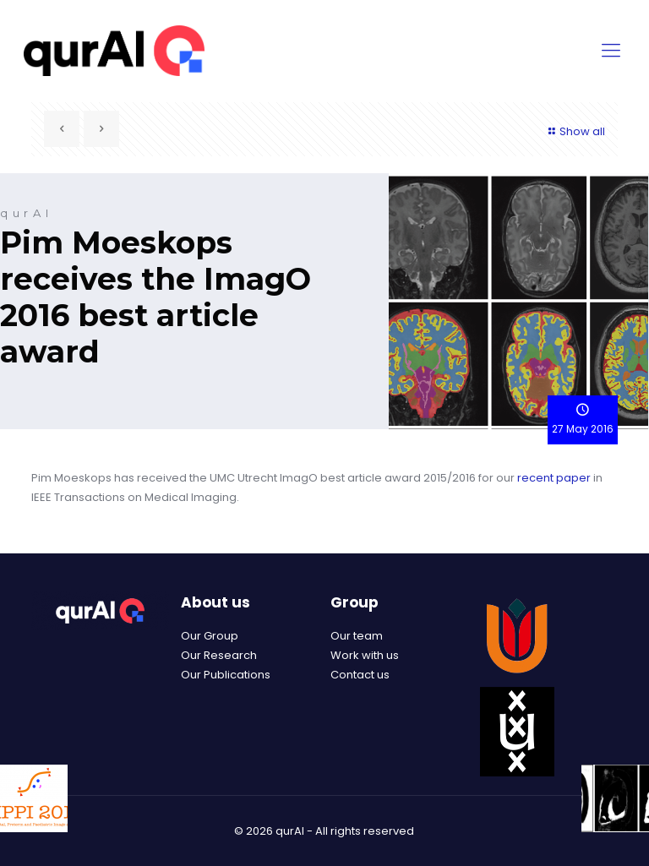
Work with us (364, 655)
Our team (356, 636)
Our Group (209, 636)
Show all (574, 131)
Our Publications (225, 675)
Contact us (360, 675)
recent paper (554, 478)
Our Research (219, 655)
